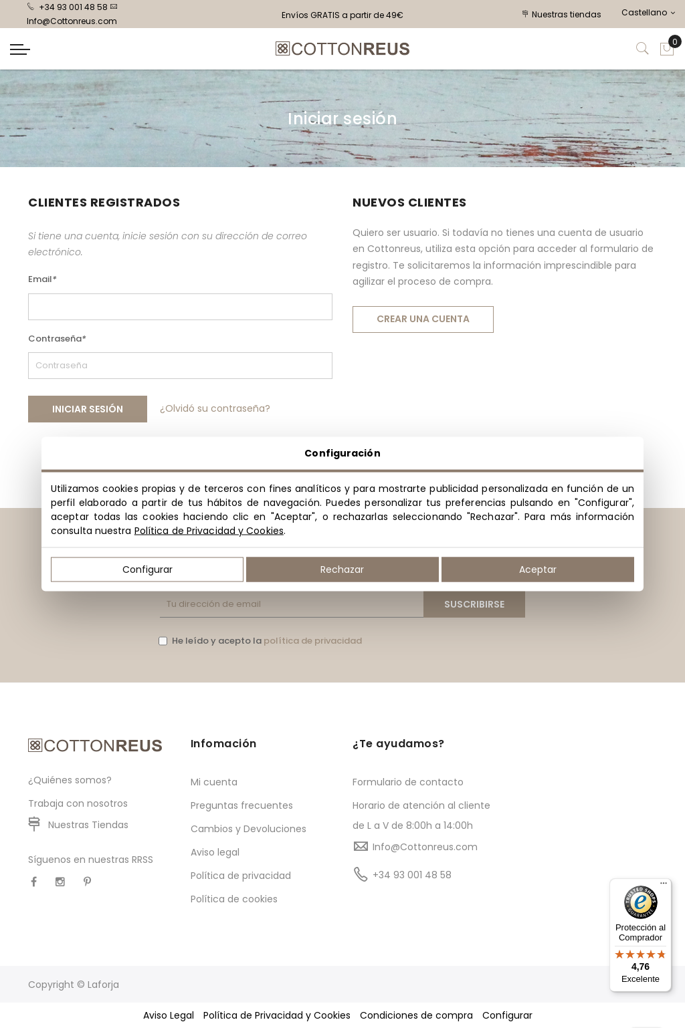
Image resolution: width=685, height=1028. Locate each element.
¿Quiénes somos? (70, 780)
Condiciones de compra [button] (416, 1015)
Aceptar (538, 569)
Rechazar (342, 569)
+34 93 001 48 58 (67, 7)
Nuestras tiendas (561, 14)
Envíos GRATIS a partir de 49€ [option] (342, 15)
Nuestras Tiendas (88, 824)
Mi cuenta (214, 782)
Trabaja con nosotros (78, 803)
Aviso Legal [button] (168, 1015)
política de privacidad (313, 640)
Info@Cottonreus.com (425, 847)
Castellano (648, 12)
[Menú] (664, 886)
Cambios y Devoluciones (248, 829)
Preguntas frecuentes (242, 805)
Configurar (147, 569)
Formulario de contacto (408, 782)
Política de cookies (234, 899)
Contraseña (57, 338)
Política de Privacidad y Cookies (209, 530)
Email (42, 279)
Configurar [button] (507, 1015)
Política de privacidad (241, 875)
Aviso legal (215, 852)
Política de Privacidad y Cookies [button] (277, 1015)
